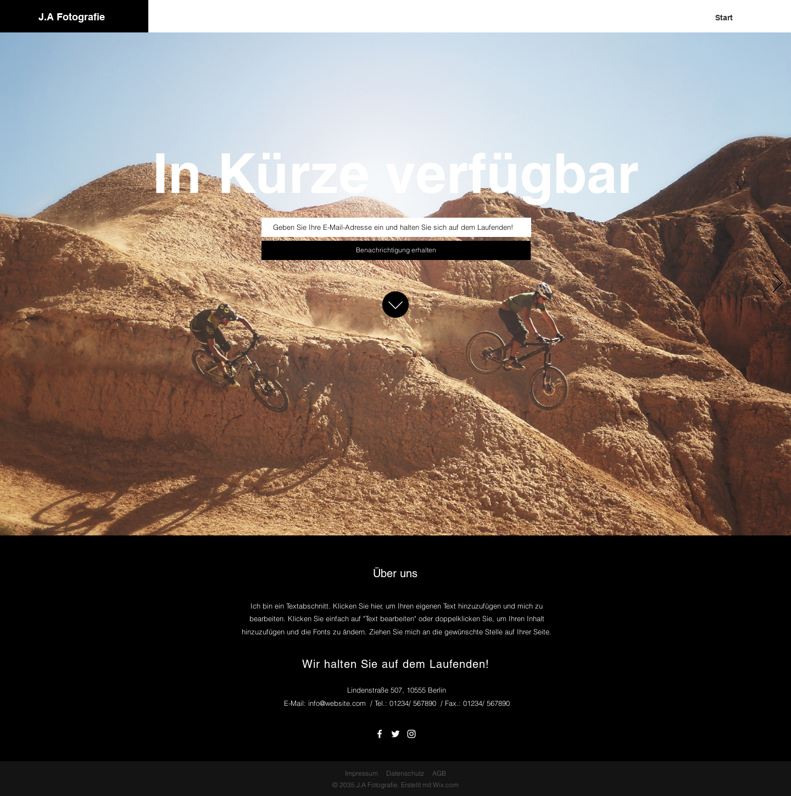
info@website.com (337, 703)
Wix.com (446, 785)
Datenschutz (405, 773)
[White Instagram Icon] (411, 733)
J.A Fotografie (71, 17)
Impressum (361, 773)
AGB (439, 773)
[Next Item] (777, 284)
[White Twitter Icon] (395, 733)
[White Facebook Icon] (379, 733)
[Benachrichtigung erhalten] (396, 250)
